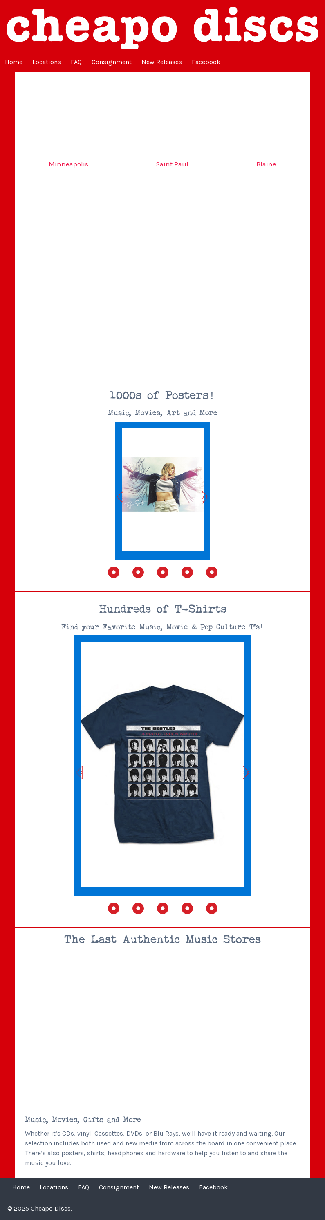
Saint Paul (172, 164)
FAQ (76, 62)
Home (13, 62)
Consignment (112, 62)
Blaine (266, 164)
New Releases (161, 62)
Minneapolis (68, 164)
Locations (46, 62)
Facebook (206, 62)
